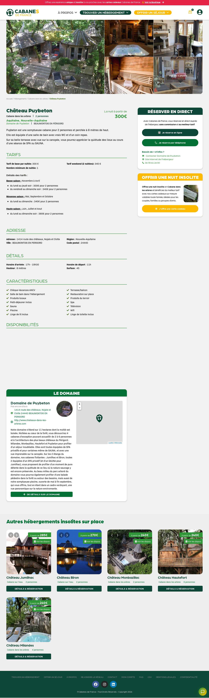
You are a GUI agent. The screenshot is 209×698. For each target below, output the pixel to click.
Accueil (9, 99)
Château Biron (68, 578)
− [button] (79, 408)
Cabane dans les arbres (38, 99)
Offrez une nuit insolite (153, 188)
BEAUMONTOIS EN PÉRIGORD (49, 123)
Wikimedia (118, 443)
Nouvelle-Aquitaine (34, 120)
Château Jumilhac (20, 578)
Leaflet (110, 443)
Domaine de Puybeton (30, 402)
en (166, 188)
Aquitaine (12, 120)
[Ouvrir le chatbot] (201, 690)
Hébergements (20, 99)
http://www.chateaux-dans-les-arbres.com (30, 422)
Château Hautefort (172, 578)
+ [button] (79, 404)
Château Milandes (20, 645)
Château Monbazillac (123, 578)
